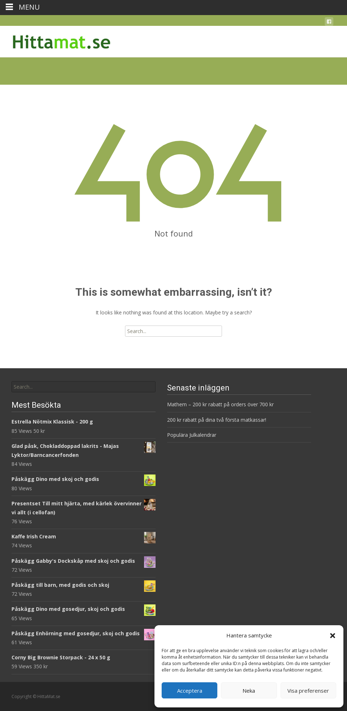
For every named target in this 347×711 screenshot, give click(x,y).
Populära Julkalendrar (191, 434)
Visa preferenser (308, 690)
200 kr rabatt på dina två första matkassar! (216, 419)
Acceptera (189, 690)
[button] (332, 635)
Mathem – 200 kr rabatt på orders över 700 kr (221, 404)
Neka (248, 690)
